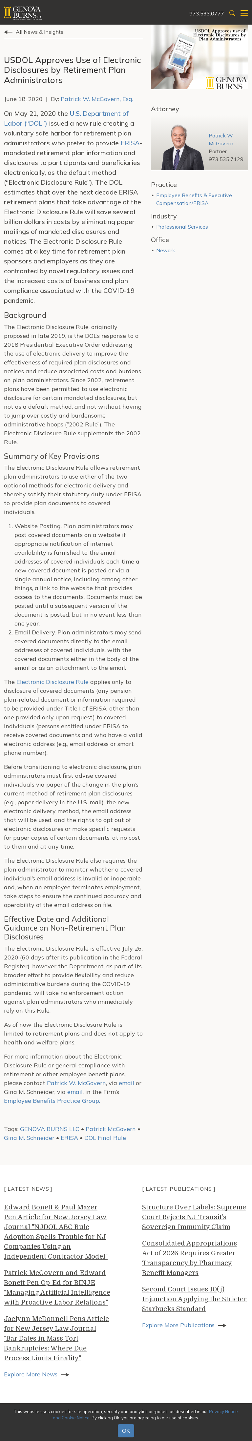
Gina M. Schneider (29, 1138)
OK (126, 1430)
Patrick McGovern (111, 1129)
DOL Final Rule (105, 1138)
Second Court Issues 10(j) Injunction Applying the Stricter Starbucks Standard (194, 1299)
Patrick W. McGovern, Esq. (97, 99)
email (126, 1083)
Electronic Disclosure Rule (52, 682)
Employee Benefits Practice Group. (52, 1100)
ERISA (130, 143)
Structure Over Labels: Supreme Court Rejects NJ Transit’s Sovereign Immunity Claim (194, 1217)
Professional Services (182, 226)
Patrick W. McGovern (76, 1083)
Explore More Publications (178, 1325)
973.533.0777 (206, 13)
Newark (165, 250)
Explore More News (31, 1374)
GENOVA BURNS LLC (49, 1129)
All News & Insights (39, 32)
